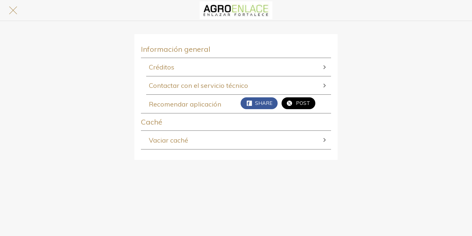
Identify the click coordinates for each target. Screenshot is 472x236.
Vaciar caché (238, 140)
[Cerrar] (13, 10)
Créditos (238, 67)
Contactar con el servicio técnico (238, 85)
